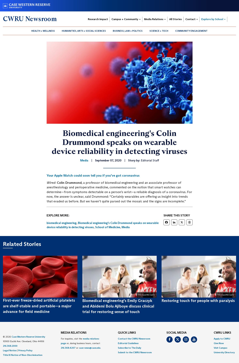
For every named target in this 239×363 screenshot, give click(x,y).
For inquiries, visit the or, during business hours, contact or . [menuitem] (81, 343)
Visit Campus (220, 347)
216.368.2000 (10, 345)
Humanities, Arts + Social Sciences (84, 30)
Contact (191, 19)
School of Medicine (107, 227)
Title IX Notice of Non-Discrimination (22, 355)
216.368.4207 (68, 347)
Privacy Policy (25, 350)
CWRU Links (222, 332)
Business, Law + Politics (127, 30)
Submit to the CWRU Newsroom (135, 352)
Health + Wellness (43, 30)
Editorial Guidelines (128, 343)
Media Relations (155, 19)
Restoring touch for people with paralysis (198, 300)
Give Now (219, 343)
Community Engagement (191, 30)
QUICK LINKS (127, 332)
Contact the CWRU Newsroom (134, 338)
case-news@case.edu (89, 347)
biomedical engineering (61, 223)
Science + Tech (158, 30)
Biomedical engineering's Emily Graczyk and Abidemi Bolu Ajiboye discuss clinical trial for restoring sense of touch (118, 306)
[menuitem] (43, 31)
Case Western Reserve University (28, 336)
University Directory (224, 352)
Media (126, 227)
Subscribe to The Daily (129, 347)
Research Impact (98, 19)
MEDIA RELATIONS (74, 332)
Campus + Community (126, 19)
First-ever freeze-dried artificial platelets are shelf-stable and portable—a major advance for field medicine (39, 306)
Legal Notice (9, 350)
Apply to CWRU (222, 338)
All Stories (175, 19)
